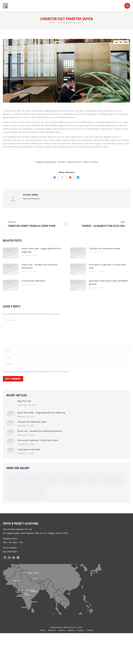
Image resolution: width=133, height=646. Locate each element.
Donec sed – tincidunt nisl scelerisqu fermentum (39, 266)
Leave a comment (90, 162)
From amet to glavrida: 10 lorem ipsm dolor (107, 266)
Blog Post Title (24, 401)
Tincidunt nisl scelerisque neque (104, 248)
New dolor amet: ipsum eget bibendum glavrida (108, 282)
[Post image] (11, 253)
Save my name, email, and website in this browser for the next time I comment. (37, 371)
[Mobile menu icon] (127, 6)
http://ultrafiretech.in (31, 198)
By (62, 162)
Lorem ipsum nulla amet (33, 280)
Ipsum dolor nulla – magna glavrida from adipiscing (41, 250)
